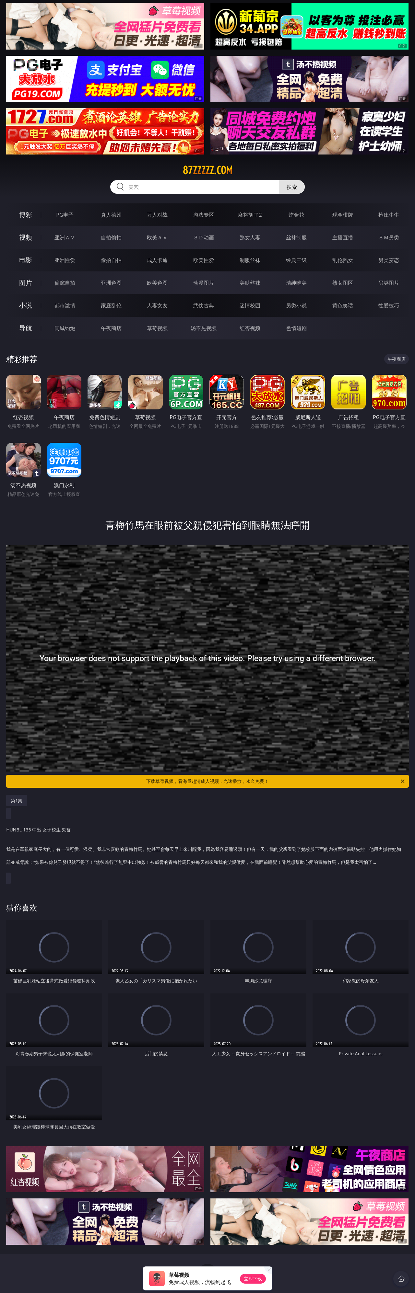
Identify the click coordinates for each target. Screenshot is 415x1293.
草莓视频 (157, 328)
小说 (25, 305)
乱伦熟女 (342, 260)
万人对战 (157, 214)
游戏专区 (203, 214)
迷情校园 (250, 305)
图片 (25, 282)
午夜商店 (111, 328)
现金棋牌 (342, 214)
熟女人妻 (250, 237)
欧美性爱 (203, 260)
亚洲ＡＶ (64, 237)
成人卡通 (157, 260)
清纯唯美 (296, 282)
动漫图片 (203, 282)
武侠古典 (203, 305)
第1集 (16, 800)
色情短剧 (296, 328)
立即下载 (253, 1279)
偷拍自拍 (111, 260)
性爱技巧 (388, 305)
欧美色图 (157, 282)
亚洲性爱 (64, 260)
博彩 (25, 214)
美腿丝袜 (250, 282)
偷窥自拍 (64, 282)
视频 (25, 237)
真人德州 (111, 214)
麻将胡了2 (250, 214)
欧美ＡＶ (157, 237)
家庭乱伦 (111, 305)
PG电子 (64, 214)
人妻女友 (157, 305)
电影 (25, 260)
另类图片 (388, 282)
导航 (25, 328)
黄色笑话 (342, 305)
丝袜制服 (296, 237)
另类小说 (296, 305)
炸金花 (296, 214)
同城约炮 (64, 328)
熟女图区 (342, 282)
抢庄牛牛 (388, 214)
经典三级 (296, 260)
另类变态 (388, 260)
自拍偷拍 (111, 237)
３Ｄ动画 (203, 237)
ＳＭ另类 (388, 237)
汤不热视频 (204, 328)
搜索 (292, 186)
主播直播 (342, 237)
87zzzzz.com (207, 170)
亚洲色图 (111, 282)
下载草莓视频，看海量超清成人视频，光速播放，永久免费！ (276, 781)
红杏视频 (250, 328)
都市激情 (64, 305)
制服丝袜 (250, 260)
